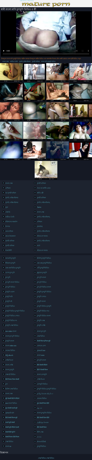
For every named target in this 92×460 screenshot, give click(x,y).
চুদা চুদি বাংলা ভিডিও (12, 282)
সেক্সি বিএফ (9, 360)
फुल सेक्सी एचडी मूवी (11, 408)
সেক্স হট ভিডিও (10, 374)
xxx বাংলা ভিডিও (11, 403)
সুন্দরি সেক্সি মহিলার (24, 61)
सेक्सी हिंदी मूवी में (10, 432)
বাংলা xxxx (40, 355)
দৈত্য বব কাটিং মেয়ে (43, 188)
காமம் (39, 437)
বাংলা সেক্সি (9, 365)
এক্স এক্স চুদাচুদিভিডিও (44, 263)
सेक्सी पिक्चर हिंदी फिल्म (12, 437)
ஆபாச (39, 408)
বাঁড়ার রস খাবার (42, 236)
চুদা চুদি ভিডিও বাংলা (44, 287)
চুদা (6, 384)
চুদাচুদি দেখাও (41, 296)
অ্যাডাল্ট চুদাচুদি (10, 258)
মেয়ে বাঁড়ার (9, 231)
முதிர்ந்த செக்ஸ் (43, 422)
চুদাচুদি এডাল (9, 292)
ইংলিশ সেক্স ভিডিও (11, 389)
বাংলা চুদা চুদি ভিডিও (12, 336)
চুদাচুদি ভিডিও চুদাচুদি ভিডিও (15, 311)
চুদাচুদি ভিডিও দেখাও (12, 316)
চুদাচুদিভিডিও (41, 446)
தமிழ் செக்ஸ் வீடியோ (45, 394)
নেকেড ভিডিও (10, 350)
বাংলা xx (8, 446)
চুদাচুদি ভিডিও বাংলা (44, 316)
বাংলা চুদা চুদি (41, 331)
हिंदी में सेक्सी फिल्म (42, 370)
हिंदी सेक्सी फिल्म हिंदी (43, 418)
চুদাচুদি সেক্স (41, 320)
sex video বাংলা (10, 331)
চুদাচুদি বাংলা (41, 301)
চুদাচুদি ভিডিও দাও (43, 311)
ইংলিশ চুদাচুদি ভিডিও (44, 258)
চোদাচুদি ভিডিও (42, 384)
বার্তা (38, 246)
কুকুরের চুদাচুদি (42, 273)
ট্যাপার (7, 226)
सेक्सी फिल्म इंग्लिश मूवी (43, 341)
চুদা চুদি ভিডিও (10, 287)
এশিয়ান (8, 188)
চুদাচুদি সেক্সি (41, 325)
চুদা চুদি (7, 277)
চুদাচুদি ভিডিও (10, 306)
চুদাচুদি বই (8, 301)
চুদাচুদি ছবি (9, 296)
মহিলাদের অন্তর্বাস (11, 222)
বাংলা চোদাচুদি (42, 374)
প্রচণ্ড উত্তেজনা (10, 236)
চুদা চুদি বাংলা (41, 277)
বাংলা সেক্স (5, 61)
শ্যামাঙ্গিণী (8, 250)
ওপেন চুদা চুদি (10, 273)
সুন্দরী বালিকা (36, 61)
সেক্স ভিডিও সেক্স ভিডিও (27, 1)
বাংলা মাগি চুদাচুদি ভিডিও (48, 61)
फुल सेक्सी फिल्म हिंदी (43, 403)
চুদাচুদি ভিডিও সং (11, 320)
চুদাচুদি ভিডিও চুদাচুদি (44, 306)
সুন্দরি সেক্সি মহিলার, (43, 202)
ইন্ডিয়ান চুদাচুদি (10, 263)
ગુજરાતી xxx (41, 350)
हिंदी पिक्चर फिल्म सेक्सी (12, 379)
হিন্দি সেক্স (40, 432)
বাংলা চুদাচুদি (9, 370)
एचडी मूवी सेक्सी (10, 422)
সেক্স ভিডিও (41, 336)
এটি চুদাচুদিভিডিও (43, 268)
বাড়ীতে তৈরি (14, 61)
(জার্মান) (40, 226)
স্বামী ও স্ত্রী (40, 193)
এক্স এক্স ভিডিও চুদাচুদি (13, 268)
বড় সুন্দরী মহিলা (10, 193)
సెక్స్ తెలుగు (9, 355)
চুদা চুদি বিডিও (41, 282)
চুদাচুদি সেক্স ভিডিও (11, 325)
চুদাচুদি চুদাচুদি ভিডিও (44, 292)
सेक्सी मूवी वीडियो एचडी (12, 427)
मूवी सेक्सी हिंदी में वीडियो (12, 398)
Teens (39, 207)
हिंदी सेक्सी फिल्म (41, 427)
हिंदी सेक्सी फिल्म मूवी (11, 418)
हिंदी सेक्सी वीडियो (42, 365)
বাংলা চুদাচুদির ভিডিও (44, 413)
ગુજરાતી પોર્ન (9, 413)
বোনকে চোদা (41, 346)
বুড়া (6, 207)
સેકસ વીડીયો (41, 442)
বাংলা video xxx (10, 346)
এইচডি (7, 212)
